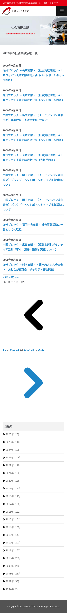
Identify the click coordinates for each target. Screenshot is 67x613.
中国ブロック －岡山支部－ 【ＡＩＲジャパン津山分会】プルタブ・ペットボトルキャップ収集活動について (33, 204)
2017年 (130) (13, 504)
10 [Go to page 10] (14, 349)
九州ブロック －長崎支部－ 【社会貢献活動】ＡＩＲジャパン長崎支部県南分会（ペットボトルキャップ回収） (33, 75)
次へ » (15, 277)
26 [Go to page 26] (39, 349)
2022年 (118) (13, 465)
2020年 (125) (13, 480)
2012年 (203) (13, 542)
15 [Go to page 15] (33, 349)
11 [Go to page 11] (18, 349)
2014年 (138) (13, 527)
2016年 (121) (13, 511)
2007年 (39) (12, 581)
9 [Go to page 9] (11, 349)
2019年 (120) (13, 488)
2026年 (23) (12, 434)
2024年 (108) (13, 449)
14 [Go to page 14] (29, 349)
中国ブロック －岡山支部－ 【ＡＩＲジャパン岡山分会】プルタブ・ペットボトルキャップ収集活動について (33, 180)
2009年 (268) (13, 565)
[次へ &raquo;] (33, 412)
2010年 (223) (13, 558)
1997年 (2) (12, 589)
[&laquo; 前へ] (33, 344)
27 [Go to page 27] (42, 349)
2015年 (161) (13, 519)
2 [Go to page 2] (6, 349)
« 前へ (7, 277)
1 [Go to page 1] (4, 349)
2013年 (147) (13, 534)
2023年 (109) (13, 457)
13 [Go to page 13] (25, 349)
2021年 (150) (13, 473)
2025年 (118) (13, 442)
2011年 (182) (13, 550)
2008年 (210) (13, 573)
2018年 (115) (13, 496)
